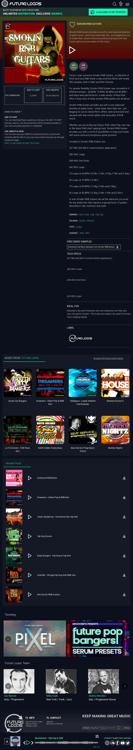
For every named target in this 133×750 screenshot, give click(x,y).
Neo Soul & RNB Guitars (48, 594)
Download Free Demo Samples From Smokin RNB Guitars (94, 247)
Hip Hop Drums (44, 536)
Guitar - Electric (86, 221)
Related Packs (13, 463)
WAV (82, 233)
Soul (81, 214)
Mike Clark (52, 695)
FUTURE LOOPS (30, 358)
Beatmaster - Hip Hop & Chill (49, 738)
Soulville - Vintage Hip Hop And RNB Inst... (57, 575)
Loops (79, 227)
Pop (92, 214)
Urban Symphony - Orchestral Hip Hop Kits (57, 517)
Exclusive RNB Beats (47, 478)
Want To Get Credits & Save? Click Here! (22, 143)
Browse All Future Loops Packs (108, 358)
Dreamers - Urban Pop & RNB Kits (53, 497)
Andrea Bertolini (97, 695)
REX (88, 233)
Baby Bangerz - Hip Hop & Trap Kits (54, 555)
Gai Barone (10, 695)
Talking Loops (31, 726)
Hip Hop (99, 214)
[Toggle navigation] (127, 5)
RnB (87, 214)
